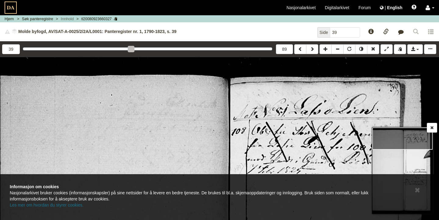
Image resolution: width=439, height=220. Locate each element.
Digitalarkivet (337, 7)
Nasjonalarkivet (301, 7)
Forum (365, 7)
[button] (430, 7)
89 (284, 49)
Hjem (9, 18)
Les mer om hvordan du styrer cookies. (47, 205)
